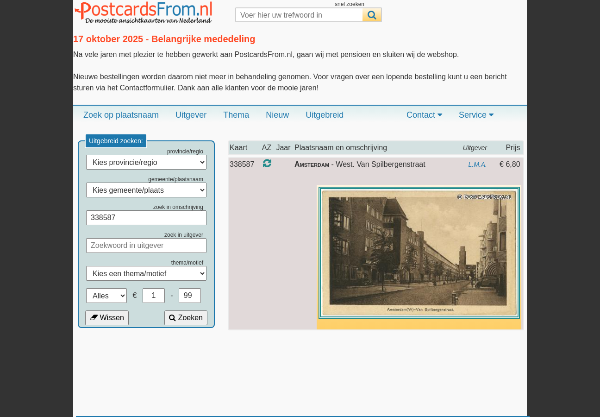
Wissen (107, 318)
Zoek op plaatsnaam (121, 115)
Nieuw (277, 115)
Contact (424, 115)
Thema (236, 115)
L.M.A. (478, 164)
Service (476, 115)
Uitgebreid (325, 115)
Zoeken (186, 318)
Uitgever (190, 115)
